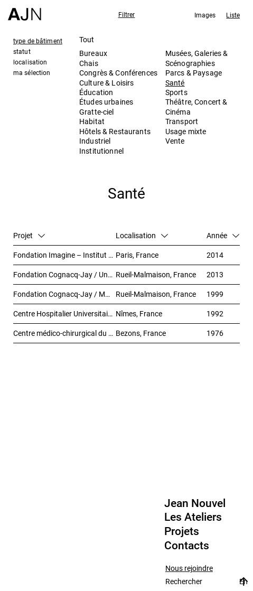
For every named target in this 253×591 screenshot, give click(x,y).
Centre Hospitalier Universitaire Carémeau (64, 313)
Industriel (94, 141)
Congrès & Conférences (118, 73)
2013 (215, 274)
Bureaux (93, 53)
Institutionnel (101, 151)
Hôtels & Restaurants (115, 131)
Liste (233, 15)
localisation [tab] (30, 62)
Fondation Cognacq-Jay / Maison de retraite (64, 294)
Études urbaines (106, 102)
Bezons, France (141, 333)
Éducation (96, 92)
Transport (181, 121)
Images (205, 15)
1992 (215, 313)
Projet (29, 235)
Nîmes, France (139, 313)
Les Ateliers (193, 517)
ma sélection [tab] (31, 72)
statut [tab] (22, 51)
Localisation (142, 235)
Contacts (186, 545)
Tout (87, 39)
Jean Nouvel (195, 503)
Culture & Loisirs (106, 83)
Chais (88, 63)
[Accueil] (24, 10)
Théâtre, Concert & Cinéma (196, 106)
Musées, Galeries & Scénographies (196, 58)
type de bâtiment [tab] (37, 40)
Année (223, 235)
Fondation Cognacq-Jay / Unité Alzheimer (64, 274)
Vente (175, 141)
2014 (215, 255)
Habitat (92, 121)
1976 (215, 333)
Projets (181, 531)
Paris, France (137, 255)
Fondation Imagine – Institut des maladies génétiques (64, 255)
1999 (215, 294)
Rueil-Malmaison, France (156, 274)
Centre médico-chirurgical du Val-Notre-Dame (64, 333)
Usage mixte (186, 131)
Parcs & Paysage (193, 73)
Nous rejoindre (189, 568)
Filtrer (126, 14)
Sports (176, 92)
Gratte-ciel (96, 112)
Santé (175, 83)
